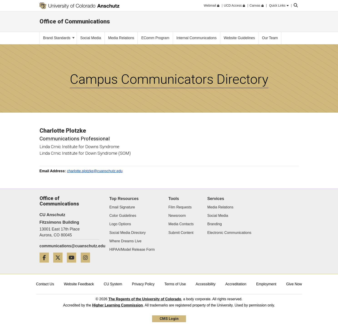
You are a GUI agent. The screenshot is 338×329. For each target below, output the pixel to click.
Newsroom (177, 216)
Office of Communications (75, 21)
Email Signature (122, 207)
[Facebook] (46, 264)
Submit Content (180, 233)
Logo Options (120, 224)
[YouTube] (73, 264)
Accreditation (235, 284)
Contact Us (45, 284)
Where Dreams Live (125, 241)
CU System (113, 284)
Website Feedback (79, 284)
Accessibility (205, 284)
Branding (214, 224)
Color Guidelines (122, 216)
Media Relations (220, 207)
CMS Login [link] (169, 318)
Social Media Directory (127, 233)
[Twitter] (59, 264)
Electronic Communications (229, 233)
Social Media (217, 216)
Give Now (294, 284)
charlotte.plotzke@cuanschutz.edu (95, 171)
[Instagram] (87, 264)
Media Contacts (181, 224)
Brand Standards (59, 38)
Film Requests (180, 207)
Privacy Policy (143, 284)
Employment (266, 284)
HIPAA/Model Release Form (132, 249)
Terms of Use (175, 284)
